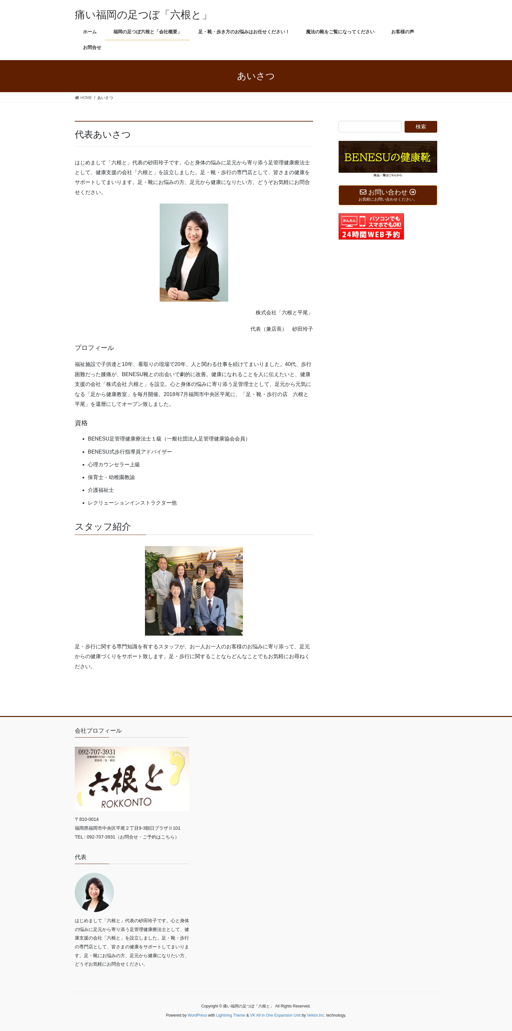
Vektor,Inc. (316, 1015)
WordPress (197, 1015)
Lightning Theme (230, 1015)
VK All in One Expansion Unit (275, 1015)
